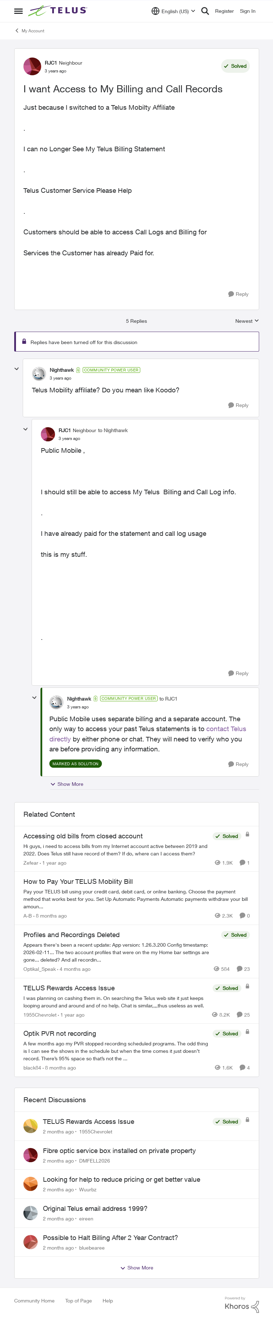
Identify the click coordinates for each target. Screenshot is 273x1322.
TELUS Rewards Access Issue (88, 1121)
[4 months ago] (74, 969)
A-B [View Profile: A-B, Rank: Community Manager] (27, 916)
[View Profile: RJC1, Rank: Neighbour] (32, 66)
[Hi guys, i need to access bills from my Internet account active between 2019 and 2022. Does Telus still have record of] (116, 849)
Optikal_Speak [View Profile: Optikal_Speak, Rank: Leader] (39, 969)
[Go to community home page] (58, 11)
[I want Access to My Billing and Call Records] (60, 378)
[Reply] (238, 294)
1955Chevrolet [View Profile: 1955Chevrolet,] (95, 1131)
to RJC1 (168, 699)
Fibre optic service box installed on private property (119, 1150)
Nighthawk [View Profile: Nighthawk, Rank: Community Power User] (61, 370)
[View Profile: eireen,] (30, 1213)
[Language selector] (173, 11)
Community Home (34, 1300)
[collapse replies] (16, 369)
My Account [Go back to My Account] (29, 30)
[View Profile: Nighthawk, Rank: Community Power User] (39, 374)
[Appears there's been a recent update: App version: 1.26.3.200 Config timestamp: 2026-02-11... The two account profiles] (120, 952)
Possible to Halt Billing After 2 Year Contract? (110, 1237)
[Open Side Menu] (18, 11)
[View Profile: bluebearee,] (30, 1242)
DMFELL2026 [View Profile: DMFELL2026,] (94, 1160)
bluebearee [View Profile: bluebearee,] (92, 1247)
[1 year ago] (53, 862)
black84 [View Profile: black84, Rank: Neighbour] (32, 1068)
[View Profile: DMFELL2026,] (30, 1155)
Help (108, 1300)
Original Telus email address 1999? (95, 1208)
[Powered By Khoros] (242, 1305)
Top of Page (78, 1300)
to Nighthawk (112, 430)
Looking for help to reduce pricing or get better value (121, 1179)
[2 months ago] (58, 1131)
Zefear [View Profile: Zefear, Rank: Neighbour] (30, 862)
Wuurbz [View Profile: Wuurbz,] (88, 1189)
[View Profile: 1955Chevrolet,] (30, 1126)
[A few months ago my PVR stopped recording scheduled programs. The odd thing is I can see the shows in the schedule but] (116, 1051)
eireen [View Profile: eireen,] (86, 1218)
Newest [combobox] (247, 321)
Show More (66, 784)
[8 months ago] (50, 915)
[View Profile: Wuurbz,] (30, 1184)
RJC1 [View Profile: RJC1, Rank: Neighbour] (51, 63)
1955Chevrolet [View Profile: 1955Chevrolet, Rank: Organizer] (39, 1014)
